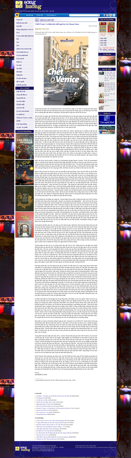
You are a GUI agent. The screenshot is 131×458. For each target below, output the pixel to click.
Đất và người (20, 81)
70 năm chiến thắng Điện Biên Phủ (25, 37)
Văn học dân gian (21, 78)
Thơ (17, 45)
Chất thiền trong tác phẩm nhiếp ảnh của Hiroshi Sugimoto (52, 437)
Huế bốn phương (21, 85)
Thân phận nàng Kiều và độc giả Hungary (47, 428)
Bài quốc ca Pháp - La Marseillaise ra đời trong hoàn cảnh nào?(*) (54, 408)
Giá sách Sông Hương (22, 111)
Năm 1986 (103, 45)
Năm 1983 (103, 38)
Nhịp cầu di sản (20, 91)
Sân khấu (19, 68)
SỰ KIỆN (19, 26)
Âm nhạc (19, 65)
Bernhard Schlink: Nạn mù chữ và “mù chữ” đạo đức (51, 424)
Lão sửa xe (106, 105)
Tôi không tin (40, 398)
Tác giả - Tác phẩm (21, 127)
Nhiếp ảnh (19, 75)
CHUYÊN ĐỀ (20, 108)
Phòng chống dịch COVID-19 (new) (24, 31)
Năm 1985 (103, 43)
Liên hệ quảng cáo (51, 15)
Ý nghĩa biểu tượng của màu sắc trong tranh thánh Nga (51, 422)
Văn (17, 42)
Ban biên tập (29, 15)
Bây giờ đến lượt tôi (42, 414)
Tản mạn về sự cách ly (42, 435)
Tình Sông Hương (21, 124)
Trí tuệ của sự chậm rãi (42, 400)
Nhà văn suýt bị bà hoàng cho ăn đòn (46, 406)
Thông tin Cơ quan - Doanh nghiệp (24, 119)
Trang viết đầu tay (21, 94)
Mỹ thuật (19, 72)
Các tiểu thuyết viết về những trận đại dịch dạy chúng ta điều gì (53, 433)
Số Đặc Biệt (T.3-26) (103, 34)
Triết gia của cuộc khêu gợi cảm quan (46, 439)
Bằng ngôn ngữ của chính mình (45, 404)
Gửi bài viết (39, 15)
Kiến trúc (19, 62)
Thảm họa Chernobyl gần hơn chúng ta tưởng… (49, 426)
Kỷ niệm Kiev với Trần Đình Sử (45, 431)
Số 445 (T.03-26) (111, 34)
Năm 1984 (103, 40)
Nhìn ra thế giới (24, 88)
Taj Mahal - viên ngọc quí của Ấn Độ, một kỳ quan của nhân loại (54, 396)
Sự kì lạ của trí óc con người (44, 412)
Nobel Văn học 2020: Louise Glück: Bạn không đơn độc (51, 420)
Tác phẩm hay (20, 114)
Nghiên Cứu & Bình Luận (23, 49)
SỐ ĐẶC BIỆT (20, 104)
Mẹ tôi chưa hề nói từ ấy (43, 410)
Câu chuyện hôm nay (22, 52)
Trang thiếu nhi (20, 98)
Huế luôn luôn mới (21, 23)
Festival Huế (20, 58)
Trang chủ (19, 19)
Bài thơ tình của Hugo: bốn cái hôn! (46, 402)
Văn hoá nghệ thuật (22, 55)
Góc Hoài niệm (20, 101)
